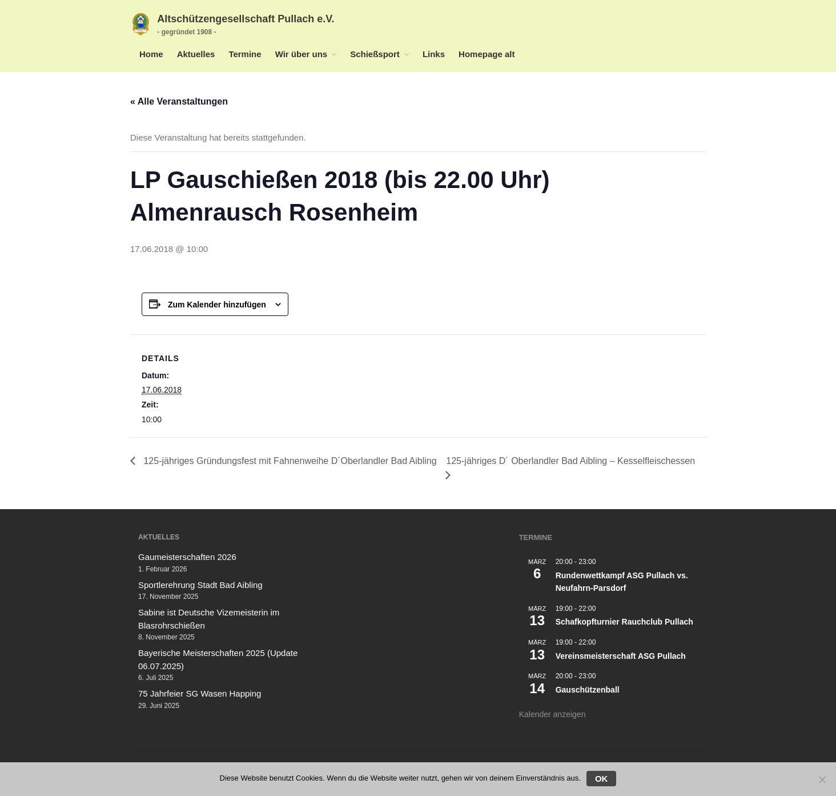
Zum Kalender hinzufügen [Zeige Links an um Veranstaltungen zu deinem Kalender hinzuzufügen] (217, 304)
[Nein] (821, 779)
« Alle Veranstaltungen (179, 101)
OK (601, 778)
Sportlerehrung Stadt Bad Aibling (200, 585)
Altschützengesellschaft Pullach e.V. (245, 19)
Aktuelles (196, 54)
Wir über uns (301, 54)
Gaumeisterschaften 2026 (187, 557)
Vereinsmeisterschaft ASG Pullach (621, 656)
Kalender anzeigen (552, 714)
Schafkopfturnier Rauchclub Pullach (624, 621)
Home (151, 54)
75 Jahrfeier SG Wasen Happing (199, 693)
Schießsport (375, 54)
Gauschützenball (588, 689)
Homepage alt (487, 54)
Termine (244, 54)
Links (434, 54)
